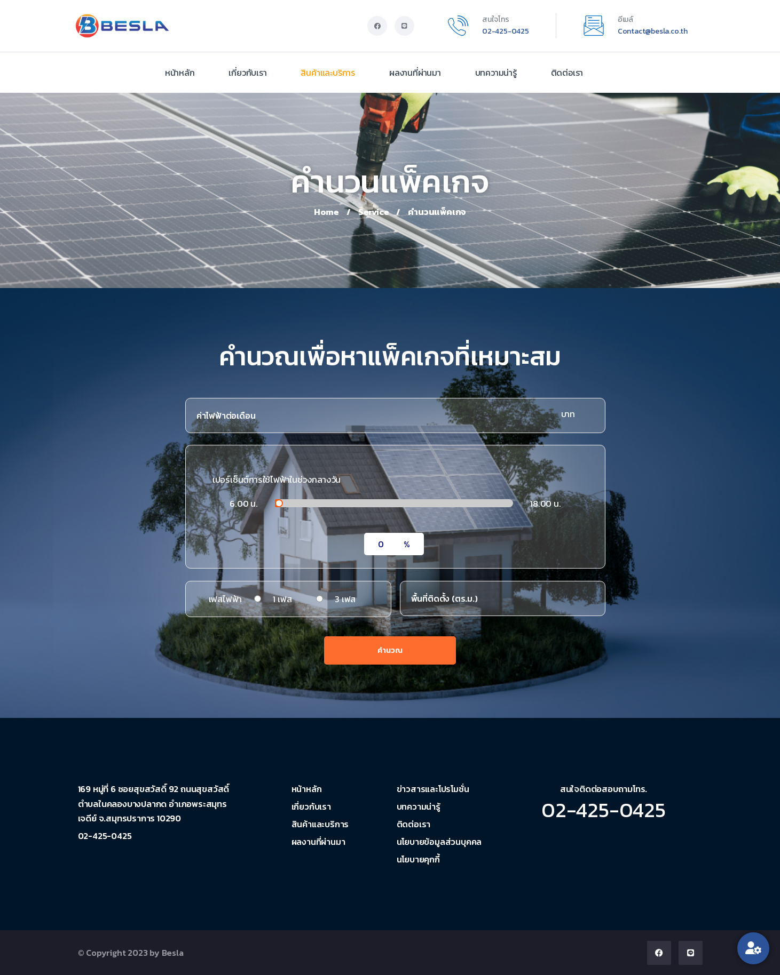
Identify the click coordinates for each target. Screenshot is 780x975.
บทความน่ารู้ (496, 72)
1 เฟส (282, 599)
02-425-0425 (505, 31)
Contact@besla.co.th (653, 31)
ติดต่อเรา (567, 72)
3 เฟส (345, 599)
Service (373, 211)
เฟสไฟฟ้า (225, 599)
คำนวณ (389, 650)
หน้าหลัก (180, 72)
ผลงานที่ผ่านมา (415, 72)
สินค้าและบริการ (328, 72)
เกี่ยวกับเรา (247, 72)
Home (326, 211)
